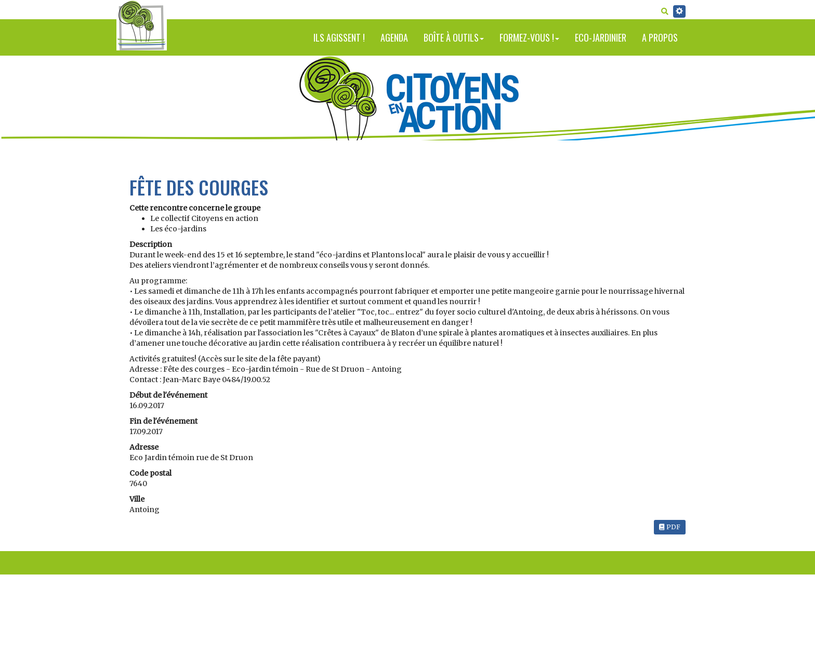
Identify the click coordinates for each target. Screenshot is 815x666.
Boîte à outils (454, 37)
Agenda (394, 37)
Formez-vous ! (529, 37)
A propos (660, 37)
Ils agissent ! (339, 37)
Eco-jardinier (600, 37)
